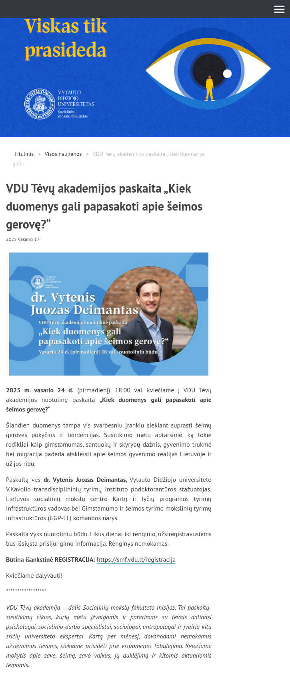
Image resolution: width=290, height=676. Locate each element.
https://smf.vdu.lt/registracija (136, 559)
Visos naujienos (63, 153)
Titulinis (24, 153)
